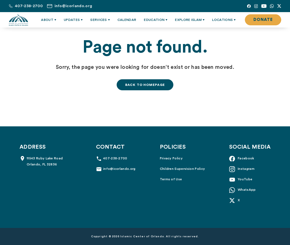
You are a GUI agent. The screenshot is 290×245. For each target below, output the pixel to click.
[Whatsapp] (272, 6)
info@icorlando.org (119, 168)
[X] (279, 6)
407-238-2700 (115, 158)
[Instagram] (256, 6)
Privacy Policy (171, 158)
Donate (263, 20)
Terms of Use (171, 179)
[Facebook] (249, 6)
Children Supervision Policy (182, 168)
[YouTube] (264, 6)
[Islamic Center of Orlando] (18, 20)
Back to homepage (145, 84)
